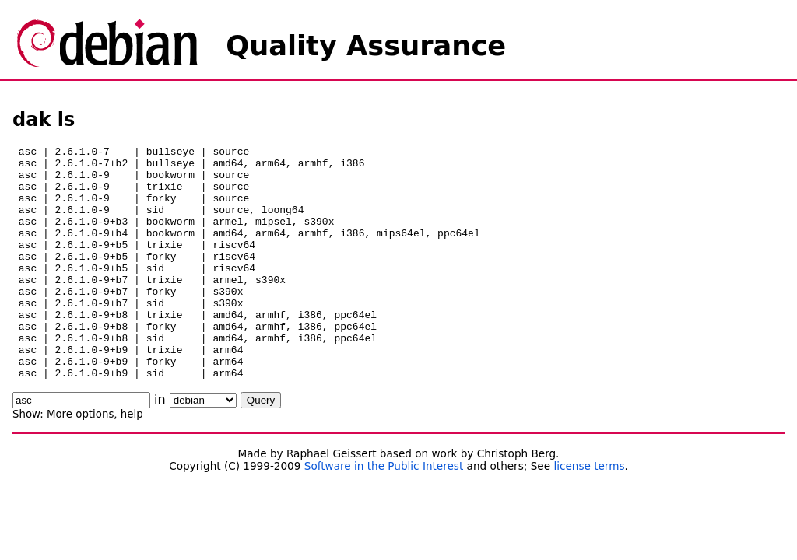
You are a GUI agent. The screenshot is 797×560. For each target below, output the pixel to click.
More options (80, 461)
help (132, 461)
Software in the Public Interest (384, 512)
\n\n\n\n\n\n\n (203, 446)
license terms (588, 512)
